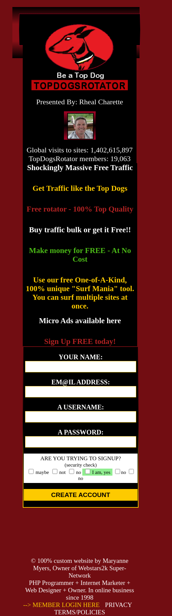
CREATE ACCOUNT (80, 494)
